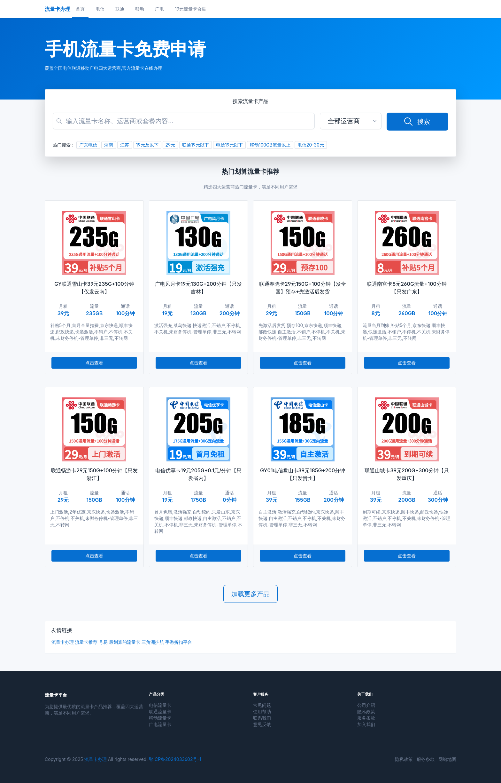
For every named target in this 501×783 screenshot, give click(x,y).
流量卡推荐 (86, 642)
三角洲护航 (153, 642)
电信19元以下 (229, 145)
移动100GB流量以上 (270, 145)
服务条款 (366, 718)
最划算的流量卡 (124, 642)
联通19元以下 (195, 145)
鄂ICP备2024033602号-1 (175, 759)
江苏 (124, 145)
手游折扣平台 (178, 642)
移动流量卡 (160, 718)
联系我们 (262, 718)
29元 (170, 145)
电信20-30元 (310, 145)
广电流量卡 (160, 724)
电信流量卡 (160, 705)
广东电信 (88, 145)
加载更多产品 (250, 594)
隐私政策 (366, 711)
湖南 (108, 145)
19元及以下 (147, 145)
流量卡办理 (62, 642)
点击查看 (94, 362)
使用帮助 (262, 711)
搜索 (416, 121)
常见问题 (262, 705)
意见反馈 (262, 724)
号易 (103, 642)
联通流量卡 (160, 711)
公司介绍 (366, 705)
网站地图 (447, 759)
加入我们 (366, 724)
